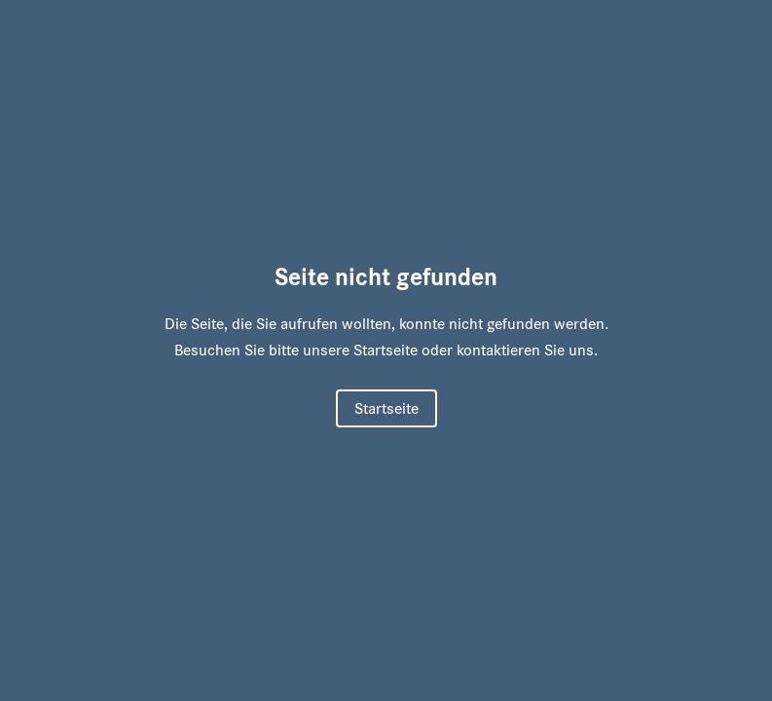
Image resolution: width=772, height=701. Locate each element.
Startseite (386, 408)
